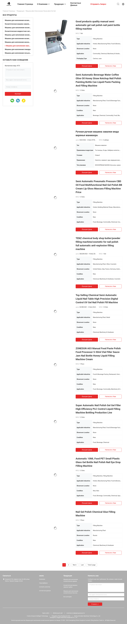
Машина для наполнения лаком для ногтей (18, 46)
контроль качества (44, 587)
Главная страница (9, 11)
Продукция (20, 11)
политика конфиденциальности (76, 613)
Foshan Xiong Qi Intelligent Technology (37, 616)
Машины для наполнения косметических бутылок (18, 28)
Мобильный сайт (58, 613)
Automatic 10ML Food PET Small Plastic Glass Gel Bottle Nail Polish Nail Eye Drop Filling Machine (98, 462)
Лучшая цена (87, 66)
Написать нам (110, 66)
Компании (42, 579)
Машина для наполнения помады (18, 49)
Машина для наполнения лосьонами (18, 53)
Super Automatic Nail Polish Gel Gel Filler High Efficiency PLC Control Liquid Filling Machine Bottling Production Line (98, 409)
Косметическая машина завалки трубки (18, 24)
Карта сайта (45, 613)
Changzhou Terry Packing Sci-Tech (61, 616)
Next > (75, 565)
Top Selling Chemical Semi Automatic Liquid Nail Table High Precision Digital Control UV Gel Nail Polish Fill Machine (97, 299)
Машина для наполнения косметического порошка (18, 38)
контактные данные (45, 590)
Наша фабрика (43, 583)
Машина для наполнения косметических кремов (18, 20)
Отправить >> (95, 604)
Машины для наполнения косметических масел (18, 35)
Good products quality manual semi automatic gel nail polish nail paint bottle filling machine (98, 25)
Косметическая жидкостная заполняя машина (18, 31)
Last (82, 565)
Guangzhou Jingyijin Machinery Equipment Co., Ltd (63, 617)
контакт (18, 94)
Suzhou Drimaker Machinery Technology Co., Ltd (87, 616)
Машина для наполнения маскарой (18, 42)
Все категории (68, 596)
